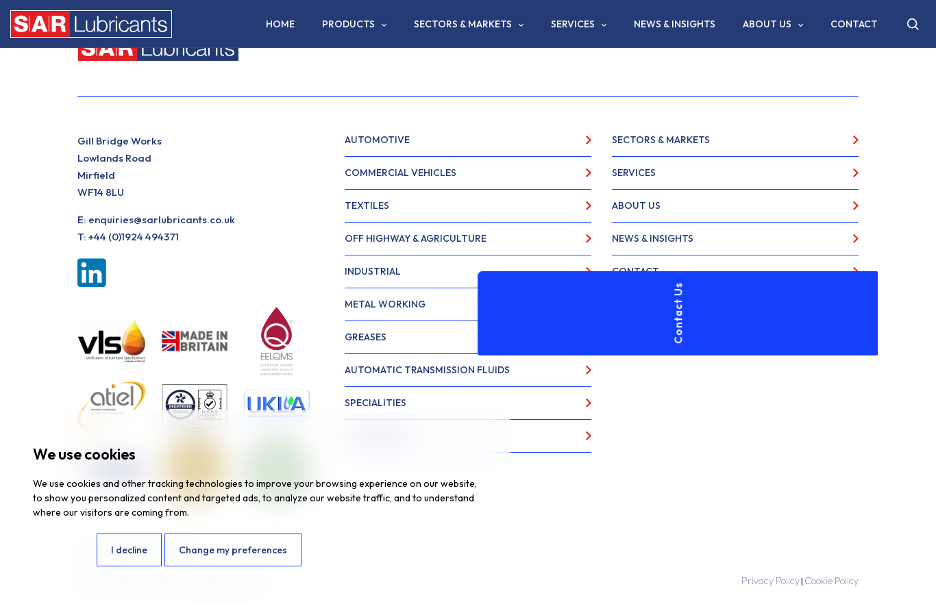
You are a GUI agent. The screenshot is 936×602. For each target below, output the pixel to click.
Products (348, 24)
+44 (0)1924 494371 (133, 236)
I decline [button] (129, 550)
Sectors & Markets (463, 24)
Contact (854, 24)
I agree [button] (63, 550)
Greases (365, 337)
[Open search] (913, 24)
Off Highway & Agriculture (416, 238)
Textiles (367, 205)
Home (280, 24)
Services (573, 24)
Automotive (377, 140)
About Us (767, 24)
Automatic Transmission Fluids (427, 370)
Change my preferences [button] (233, 550)
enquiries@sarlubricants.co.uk (161, 219)
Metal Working (385, 304)
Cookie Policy (831, 581)
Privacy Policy (770, 581)
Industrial (373, 271)
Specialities (375, 403)
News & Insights (674, 24)
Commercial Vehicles (400, 172)
